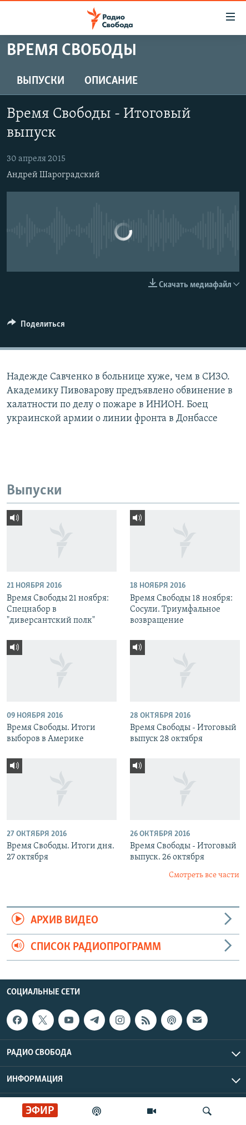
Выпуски (40, 81)
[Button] (36, 326)
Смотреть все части (204, 875)
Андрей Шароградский (53, 175)
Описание (111, 81)
